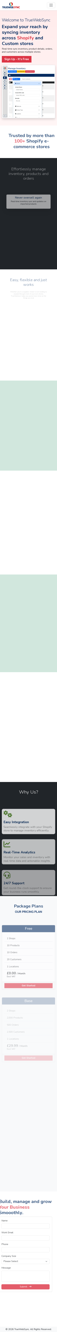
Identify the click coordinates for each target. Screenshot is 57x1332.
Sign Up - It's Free (16, 59)
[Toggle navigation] (51, 5)
